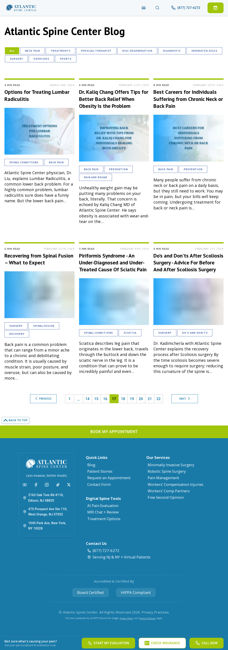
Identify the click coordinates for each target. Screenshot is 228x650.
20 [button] (140, 398)
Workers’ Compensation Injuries (175, 484)
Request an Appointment (108, 477)
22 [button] (158, 398)
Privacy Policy (126, 618)
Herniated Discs (204, 50)
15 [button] (96, 398)
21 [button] (149, 398)
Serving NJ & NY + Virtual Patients (118, 557)
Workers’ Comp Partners (169, 490)
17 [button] (114, 398)
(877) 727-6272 (103, 550)
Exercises (41, 58)
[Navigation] (143, 7)
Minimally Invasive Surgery (171, 464)
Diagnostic (172, 50)
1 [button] (69, 398)
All (12, 50)
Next (184, 399)
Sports (65, 58)
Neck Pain (32, 50)
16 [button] (105, 398)
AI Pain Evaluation (102, 505)
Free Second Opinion (166, 497)
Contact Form (99, 484)
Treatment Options (103, 518)
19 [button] (132, 398)
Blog (91, 464)
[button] (21, 8)
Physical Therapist (96, 50)
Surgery (16, 58)
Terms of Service (147, 618)
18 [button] (123, 398)
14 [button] (87, 398)
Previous (43, 399)
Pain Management (163, 477)
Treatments (61, 50)
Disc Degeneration (137, 50)
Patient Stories (99, 471)
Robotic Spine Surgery (167, 471)
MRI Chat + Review (103, 512)
